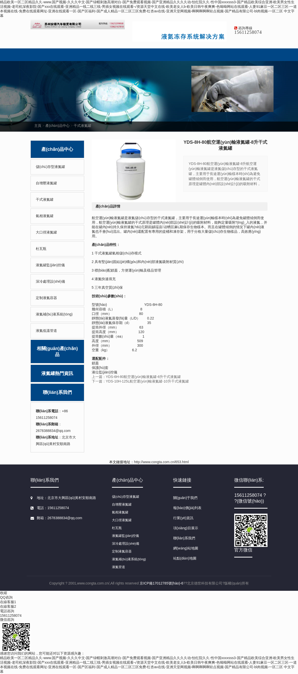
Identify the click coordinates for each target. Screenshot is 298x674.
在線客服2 (8, 606)
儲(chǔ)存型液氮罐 (50, 167)
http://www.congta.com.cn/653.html (161, 462)
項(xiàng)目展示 (185, 528)
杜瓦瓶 (41, 249)
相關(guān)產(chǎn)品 (57, 351)
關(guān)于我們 (185, 498)
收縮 (3, 593)
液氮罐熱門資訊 (57, 373)
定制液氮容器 (46, 298)
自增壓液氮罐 (46, 183)
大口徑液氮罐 (46, 232)
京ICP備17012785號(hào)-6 (161, 583)
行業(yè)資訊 (183, 518)
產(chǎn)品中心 (57, 126)
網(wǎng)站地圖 (185, 548)
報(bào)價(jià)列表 (187, 508)
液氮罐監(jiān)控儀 (50, 265)
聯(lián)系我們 (57, 392)
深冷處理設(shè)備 (50, 281)
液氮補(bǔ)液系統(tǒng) (54, 314)
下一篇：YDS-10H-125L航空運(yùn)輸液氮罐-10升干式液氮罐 (140, 381)
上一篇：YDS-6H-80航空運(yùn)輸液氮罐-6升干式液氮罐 (136, 377)
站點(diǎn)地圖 (184, 558)
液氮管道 (118, 567)
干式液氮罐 (82, 126)
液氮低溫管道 (46, 331)
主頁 (37, 126)
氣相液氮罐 (44, 216)
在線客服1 (8, 602)
